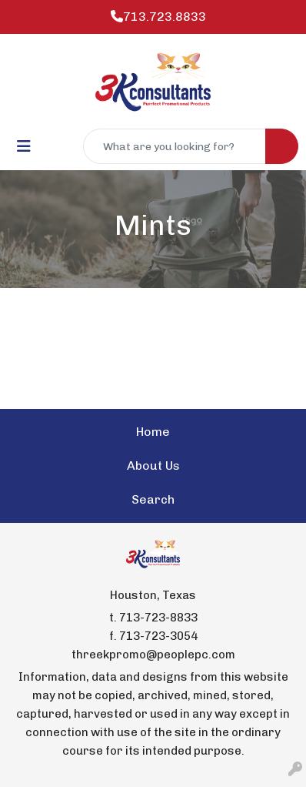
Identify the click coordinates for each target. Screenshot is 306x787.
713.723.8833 (158, 16)
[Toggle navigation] (24, 146)
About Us (153, 465)
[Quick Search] (174, 146)
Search (153, 499)
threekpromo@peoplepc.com (153, 654)
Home (153, 431)
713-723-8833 (158, 618)
